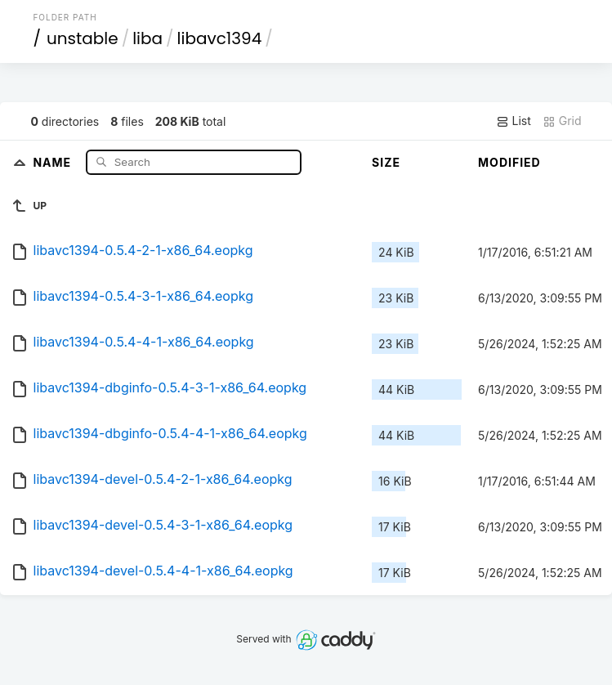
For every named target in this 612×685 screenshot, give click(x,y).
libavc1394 (219, 38)
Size (386, 162)
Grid (562, 121)
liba (147, 38)
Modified (509, 162)
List (513, 121)
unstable (82, 38)
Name (53, 161)
